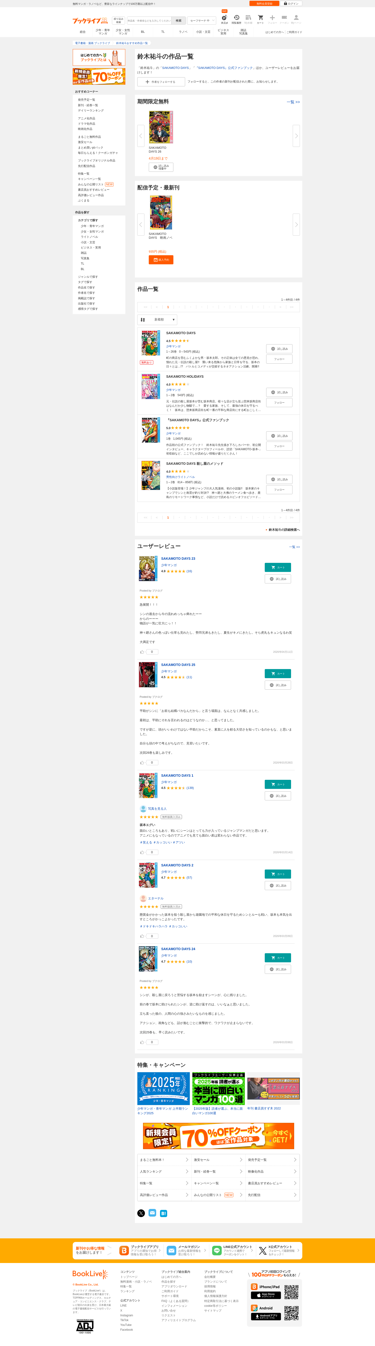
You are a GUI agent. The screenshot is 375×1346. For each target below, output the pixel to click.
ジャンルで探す (88, 276)
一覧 (293, 102)
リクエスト (168, 1315)
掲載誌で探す (86, 298)
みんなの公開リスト (96, 184)
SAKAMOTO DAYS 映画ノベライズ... (160, 237)
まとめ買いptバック (90, 147)
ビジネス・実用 (91, 247)
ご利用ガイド (294, 32)
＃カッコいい (162, 842)
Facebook (126, 1329)
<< (145, 307)
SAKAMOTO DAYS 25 (178, 665)
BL (143, 31)
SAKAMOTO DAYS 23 (178, 558)
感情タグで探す (88, 308)
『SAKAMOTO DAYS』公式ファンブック (224, 68)
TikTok (124, 1320)
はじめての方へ (274, 32)
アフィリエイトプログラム (178, 1320)
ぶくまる (83, 200)
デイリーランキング (91, 110)
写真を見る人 (157, 808)
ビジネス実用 (223, 31)
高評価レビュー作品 (91, 195)
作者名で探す (86, 292)
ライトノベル (89, 236)
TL (163, 31)
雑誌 (84, 253)
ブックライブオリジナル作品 (96, 160)
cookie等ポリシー (215, 1305)
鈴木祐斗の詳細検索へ (284, 530)
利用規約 (210, 1291)
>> (291, 307)
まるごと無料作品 (89, 136)
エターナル (156, 898)
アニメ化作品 (86, 118)
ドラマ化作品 (86, 123)
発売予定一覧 (86, 99)
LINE (123, 1305)
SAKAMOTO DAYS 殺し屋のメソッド (194, 463)
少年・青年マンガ (103, 31)
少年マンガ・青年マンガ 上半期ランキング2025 (162, 1111)
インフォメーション (174, 1305)
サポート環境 (170, 1296)
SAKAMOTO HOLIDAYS (185, 376)
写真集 (85, 258)
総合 (83, 31)
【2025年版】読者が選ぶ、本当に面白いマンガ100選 (217, 1111)
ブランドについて (215, 1281)
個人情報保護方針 (215, 1296)
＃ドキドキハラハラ (154, 926)
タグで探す (85, 282)
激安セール (85, 142)
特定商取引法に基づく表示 (221, 1301)
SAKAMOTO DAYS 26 (157, 149)
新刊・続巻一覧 (88, 105)
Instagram (126, 1315)
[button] (161, 167)
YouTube (126, 1325)
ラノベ (183, 31)
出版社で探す (86, 303)
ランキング (127, 1291)
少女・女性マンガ (123, 31)
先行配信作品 (86, 166)
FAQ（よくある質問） (175, 1301)
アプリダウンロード (174, 1286)
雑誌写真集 (243, 31)
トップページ (129, 1277)
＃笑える (146, 842)
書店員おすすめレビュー (94, 189)
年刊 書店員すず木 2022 (264, 1108)
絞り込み (118, 20)
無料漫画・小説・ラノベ (136, 1281)
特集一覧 (83, 173)
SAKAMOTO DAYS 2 (177, 865)
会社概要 (210, 1277)
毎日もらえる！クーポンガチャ (98, 153)
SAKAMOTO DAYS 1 (177, 775)
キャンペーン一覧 (89, 179)
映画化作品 (85, 129)
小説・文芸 (203, 31)
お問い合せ (168, 1310)
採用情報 (210, 1286)
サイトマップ (212, 1310)
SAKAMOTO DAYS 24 (178, 949)
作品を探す (168, 1281)
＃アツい (178, 842)
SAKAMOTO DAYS (175, 68)
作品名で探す (86, 287)
